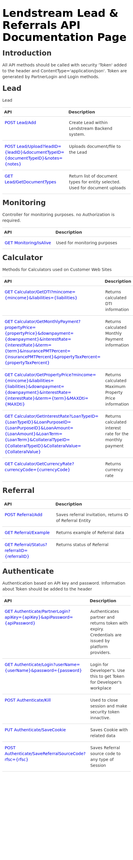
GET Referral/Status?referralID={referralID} (26, 550)
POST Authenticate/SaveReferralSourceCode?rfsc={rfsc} (45, 753)
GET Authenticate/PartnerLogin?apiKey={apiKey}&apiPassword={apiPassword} (39, 617)
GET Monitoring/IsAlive (28, 242)
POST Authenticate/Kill (28, 700)
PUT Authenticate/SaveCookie (35, 729)
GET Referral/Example (27, 532)
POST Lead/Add (20, 122)
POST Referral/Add (23, 514)
